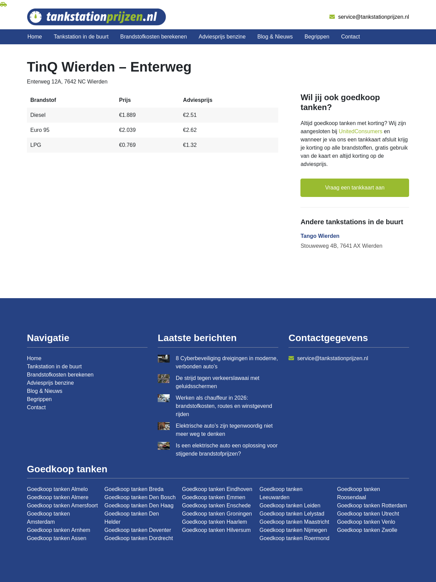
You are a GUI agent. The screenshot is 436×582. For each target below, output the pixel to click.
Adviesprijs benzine (222, 37)
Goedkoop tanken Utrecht (368, 514)
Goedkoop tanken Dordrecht (139, 538)
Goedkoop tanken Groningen (217, 514)
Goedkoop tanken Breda (134, 489)
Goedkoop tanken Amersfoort (62, 505)
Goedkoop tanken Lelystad (292, 514)
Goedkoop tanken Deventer (138, 530)
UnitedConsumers (361, 131)
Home (35, 37)
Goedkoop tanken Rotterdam (372, 505)
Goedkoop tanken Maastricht (294, 522)
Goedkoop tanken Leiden (290, 505)
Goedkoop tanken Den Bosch (140, 497)
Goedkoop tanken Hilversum (216, 530)
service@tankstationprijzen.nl (369, 17)
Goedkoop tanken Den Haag (139, 505)
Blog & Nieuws (275, 37)
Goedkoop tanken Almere (58, 497)
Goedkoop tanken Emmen (213, 497)
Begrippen (317, 37)
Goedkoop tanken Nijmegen (293, 530)
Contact (350, 37)
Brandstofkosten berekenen (153, 37)
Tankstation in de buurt (81, 37)
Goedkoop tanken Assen (56, 538)
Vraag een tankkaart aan (355, 187)
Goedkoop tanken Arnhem (58, 530)
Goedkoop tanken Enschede (216, 505)
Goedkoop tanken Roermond (294, 538)
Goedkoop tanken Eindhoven (217, 489)
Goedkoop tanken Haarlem (214, 522)
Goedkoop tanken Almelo (57, 489)
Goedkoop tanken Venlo (366, 522)
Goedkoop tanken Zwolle (367, 530)
